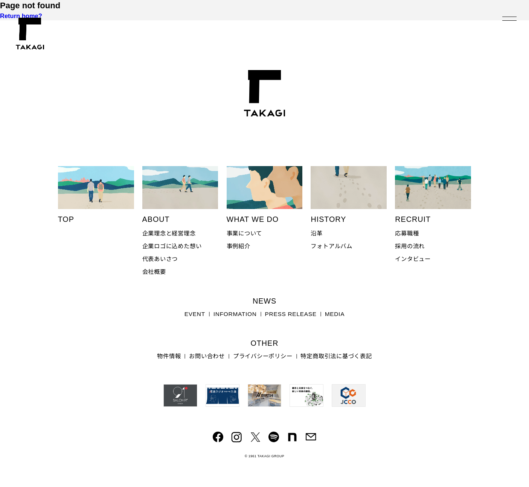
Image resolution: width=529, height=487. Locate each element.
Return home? (21, 15)
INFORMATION (235, 314)
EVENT (194, 314)
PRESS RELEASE (291, 314)
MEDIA (335, 314)
